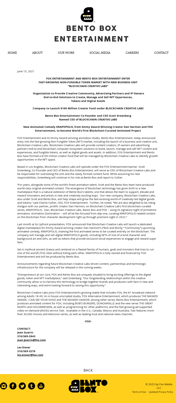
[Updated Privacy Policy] (161, 391)
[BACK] (88, 370)
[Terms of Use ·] (139, 391)
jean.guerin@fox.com (31, 340)
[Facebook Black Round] (13, 386)
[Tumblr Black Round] (31, 386)
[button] (37, 53)
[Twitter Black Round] (22, 386)
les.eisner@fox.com (30, 355)
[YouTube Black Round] (41, 386)
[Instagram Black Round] (3, 386)
